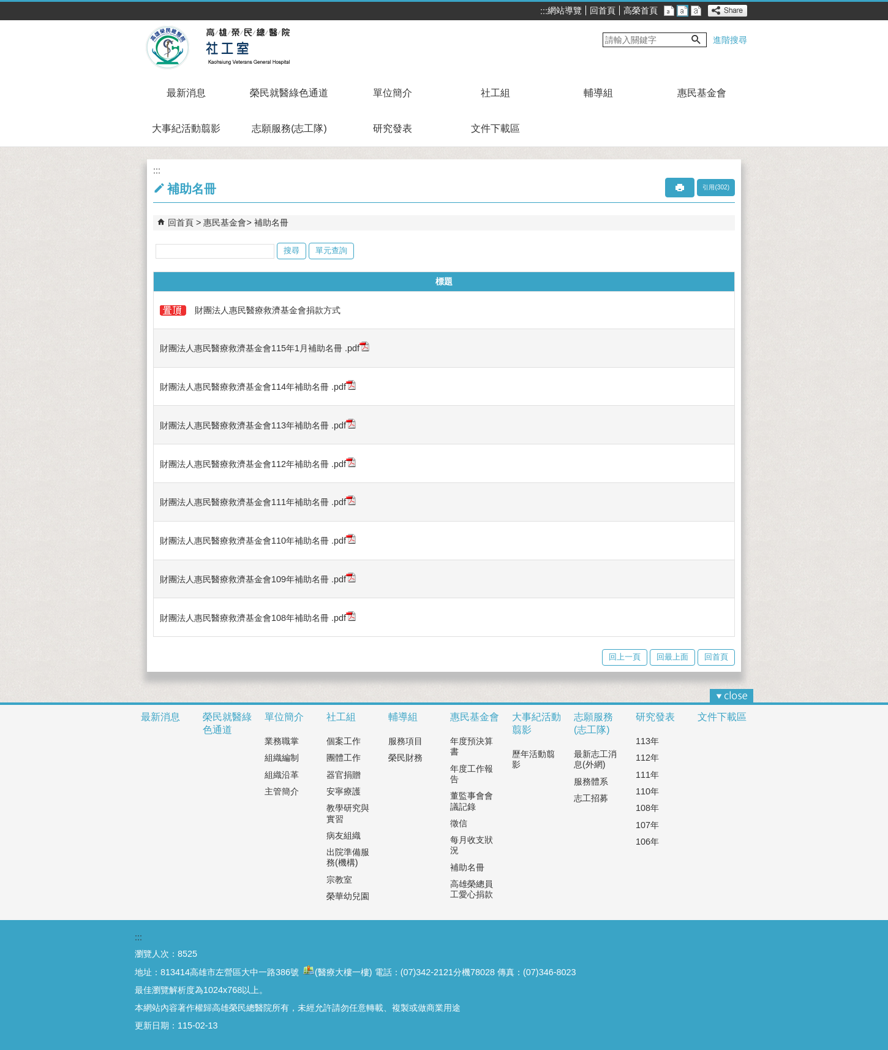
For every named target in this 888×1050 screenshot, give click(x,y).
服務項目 (405, 741)
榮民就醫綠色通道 (289, 93)
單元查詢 (331, 250)
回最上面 (672, 656)
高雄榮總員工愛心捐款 (471, 889)
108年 (647, 808)
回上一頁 (625, 656)
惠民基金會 (701, 93)
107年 (647, 825)
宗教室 (339, 880)
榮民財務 (405, 758)
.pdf (355, 348)
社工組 (495, 93)
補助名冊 (271, 222)
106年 (647, 841)
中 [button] (682, 11)
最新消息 (186, 93)
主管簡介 (282, 791)
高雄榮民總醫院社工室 (247, 47)
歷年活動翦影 (533, 759)
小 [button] (669, 11)
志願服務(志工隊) (289, 128)
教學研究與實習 (347, 813)
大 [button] (696, 11)
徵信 (458, 823)
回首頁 (602, 10)
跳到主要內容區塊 (6, 6)
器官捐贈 (343, 775)
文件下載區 (495, 128)
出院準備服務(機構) (347, 857)
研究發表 (392, 128)
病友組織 (343, 835)
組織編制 (282, 758)
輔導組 (598, 93)
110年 (647, 791)
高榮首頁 (640, 10)
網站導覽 (564, 10)
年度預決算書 (471, 746)
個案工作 (343, 741)
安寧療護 (343, 791)
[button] (696, 40)
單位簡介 (392, 93)
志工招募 (591, 798)
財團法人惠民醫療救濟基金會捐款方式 (250, 310)
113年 (647, 741)
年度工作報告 (471, 774)
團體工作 (343, 758)
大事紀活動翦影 (186, 128)
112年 (647, 758)
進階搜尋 (730, 40)
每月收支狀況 (471, 845)
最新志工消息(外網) (595, 759)
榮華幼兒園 (347, 896)
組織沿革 (282, 775)
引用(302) (715, 187)
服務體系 (591, 781)
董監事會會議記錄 (471, 801)
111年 (647, 775)
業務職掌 (282, 741)
